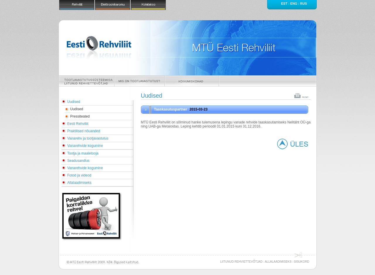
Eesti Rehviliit (77, 124)
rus (303, 3)
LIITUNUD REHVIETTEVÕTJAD (241, 261)
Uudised (73, 102)
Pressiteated (80, 116)
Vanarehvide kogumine (85, 146)
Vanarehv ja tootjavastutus (88, 138)
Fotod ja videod (79, 175)
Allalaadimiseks (79, 183)
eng (293, 3)
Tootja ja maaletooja (83, 153)
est (284, 3)
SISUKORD (301, 261)
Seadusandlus (78, 161)
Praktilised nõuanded (83, 131)
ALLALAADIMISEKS (278, 261)
